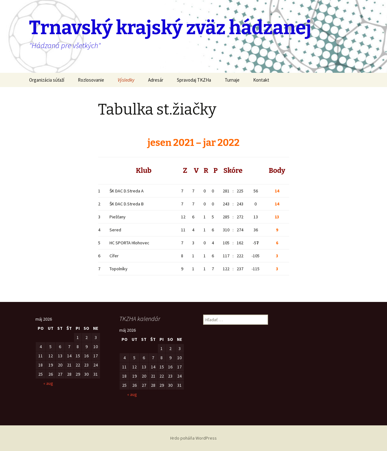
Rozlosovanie (91, 80)
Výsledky (126, 80)
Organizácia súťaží (46, 80)
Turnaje (232, 80)
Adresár (155, 80)
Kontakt (261, 80)
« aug (48, 383)
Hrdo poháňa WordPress (193, 438)
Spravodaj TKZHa (194, 80)
